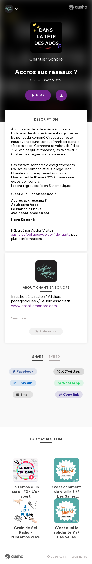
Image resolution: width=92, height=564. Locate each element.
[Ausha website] (78, 7)
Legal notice (79, 556)
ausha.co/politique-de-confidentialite (40, 234)
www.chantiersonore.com (34, 305)
